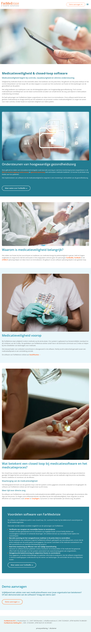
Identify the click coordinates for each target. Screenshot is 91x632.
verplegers (35, 498)
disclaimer (53, 628)
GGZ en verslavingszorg (10, 172)
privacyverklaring (42, 628)
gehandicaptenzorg (38, 172)
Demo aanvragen (12, 602)
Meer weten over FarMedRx (16, 188)
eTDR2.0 (5, 260)
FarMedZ (77, 258)
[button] (87, 4)
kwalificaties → (35, 355)
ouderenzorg (24, 172)
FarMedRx (70, 258)
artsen (27, 498)
